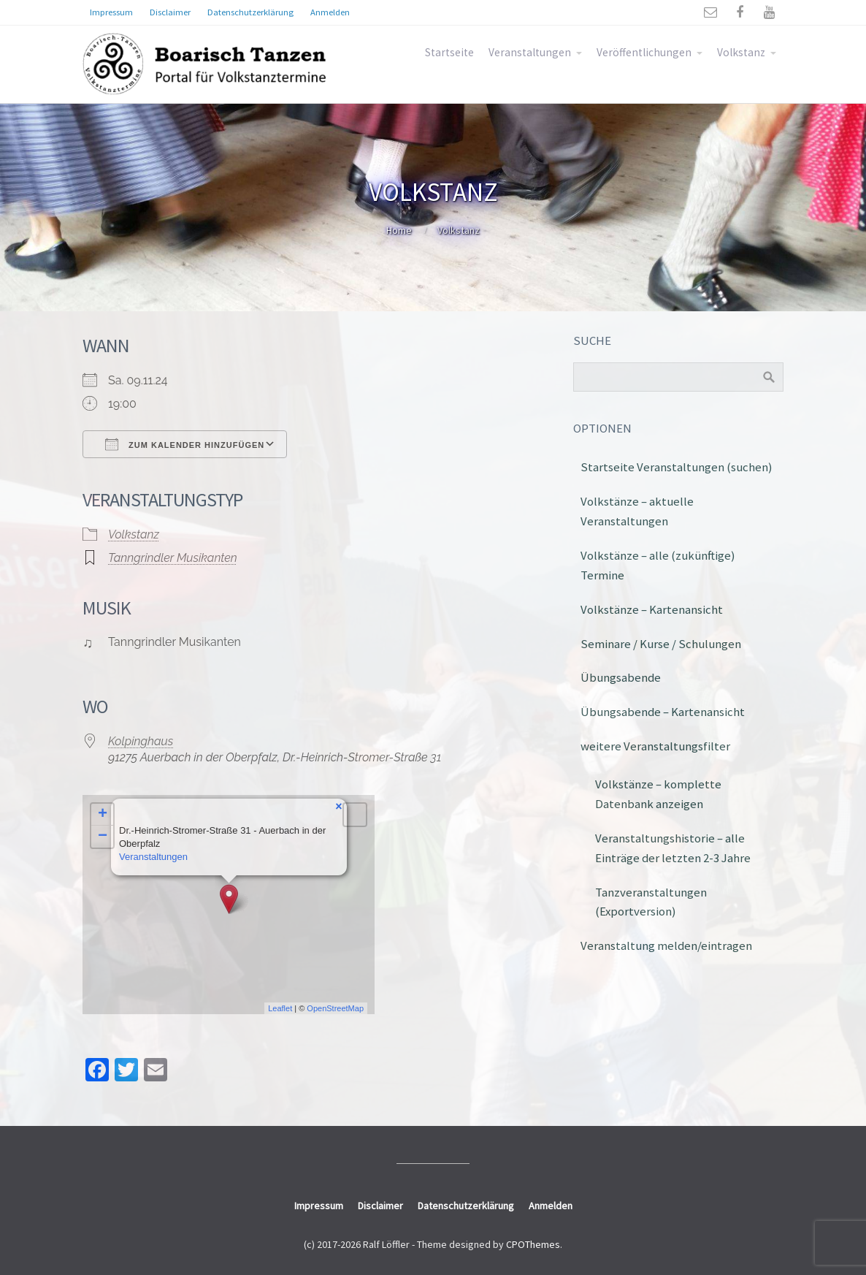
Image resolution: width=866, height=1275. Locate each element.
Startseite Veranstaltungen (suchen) (676, 467)
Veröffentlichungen (644, 52)
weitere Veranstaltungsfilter (655, 746)
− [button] (102, 837)
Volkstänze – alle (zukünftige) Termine (657, 565)
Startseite (449, 52)
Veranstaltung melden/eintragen (666, 945)
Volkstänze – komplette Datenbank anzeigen (658, 794)
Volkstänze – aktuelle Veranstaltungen (637, 511)
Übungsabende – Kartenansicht (662, 712)
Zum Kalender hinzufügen (184, 444)
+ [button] (102, 815)
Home (399, 230)
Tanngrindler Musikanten (172, 558)
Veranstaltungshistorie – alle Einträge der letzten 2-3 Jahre (673, 848)
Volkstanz (741, 52)
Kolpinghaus (140, 741)
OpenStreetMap (335, 1008)
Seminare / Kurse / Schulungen (660, 644)
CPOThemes (533, 1244)
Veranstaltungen (529, 52)
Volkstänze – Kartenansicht (651, 609)
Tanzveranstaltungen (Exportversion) (651, 902)
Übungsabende (620, 677)
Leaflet (280, 1008)
